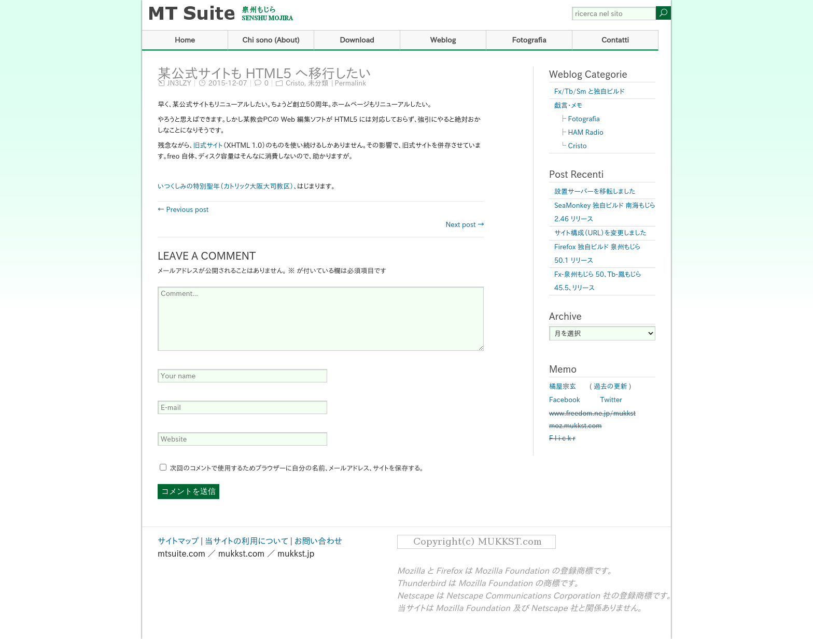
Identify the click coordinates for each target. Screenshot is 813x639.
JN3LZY (179, 83)
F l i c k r (562, 438)
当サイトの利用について (246, 541)
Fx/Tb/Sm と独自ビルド (589, 91)
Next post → (464, 224)
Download (357, 40)
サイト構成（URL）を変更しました (600, 233)
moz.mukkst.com (575, 425)
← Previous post (183, 209)
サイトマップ (178, 541)
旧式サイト (208, 145)
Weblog (443, 40)
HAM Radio (586, 132)
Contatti (615, 40)
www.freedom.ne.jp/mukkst (592, 413)
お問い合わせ (318, 541)
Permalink (350, 83)
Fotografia (529, 40)
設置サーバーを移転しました (595, 191)
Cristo (295, 83)
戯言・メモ (568, 105)
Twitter (611, 399)
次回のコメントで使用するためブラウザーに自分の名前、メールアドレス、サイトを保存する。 (297, 468)
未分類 (318, 83)
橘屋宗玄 (562, 386)
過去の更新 (610, 386)
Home (185, 40)
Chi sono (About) (271, 40)
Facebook (564, 399)
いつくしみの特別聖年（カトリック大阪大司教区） (225, 186)
